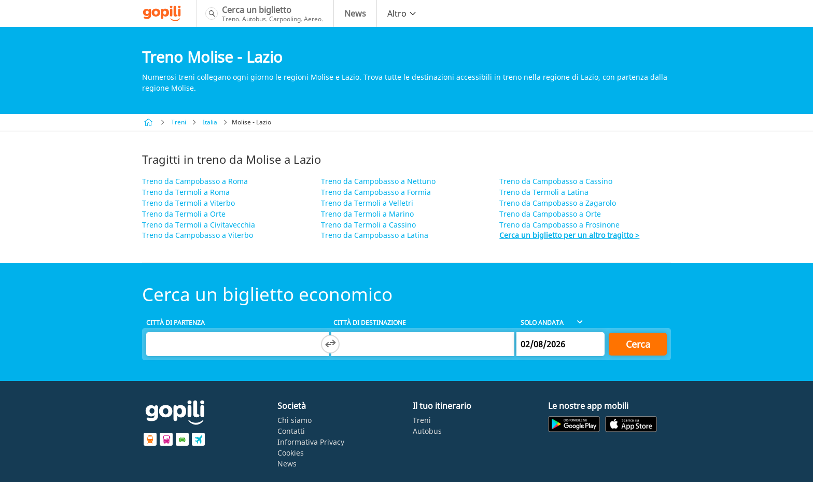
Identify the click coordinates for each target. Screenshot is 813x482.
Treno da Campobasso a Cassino (555, 181)
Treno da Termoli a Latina (543, 192)
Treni (178, 122)
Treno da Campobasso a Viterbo (197, 235)
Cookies (290, 453)
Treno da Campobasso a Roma (195, 181)
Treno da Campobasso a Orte (550, 214)
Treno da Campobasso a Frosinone (559, 225)
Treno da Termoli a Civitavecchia (198, 225)
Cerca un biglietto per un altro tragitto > (569, 235)
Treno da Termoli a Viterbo (188, 203)
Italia (210, 122)
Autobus (427, 431)
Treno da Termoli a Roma (186, 192)
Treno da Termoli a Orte (184, 214)
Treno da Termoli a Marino (367, 214)
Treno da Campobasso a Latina (374, 235)
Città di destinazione (369, 322)
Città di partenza (175, 322)
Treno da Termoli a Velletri (367, 203)
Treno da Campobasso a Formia (376, 192)
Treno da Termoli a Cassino (368, 225)
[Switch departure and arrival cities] (330, 344)
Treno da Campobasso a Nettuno (378, 181)
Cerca (638, 344)
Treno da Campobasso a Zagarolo (557, 203)
